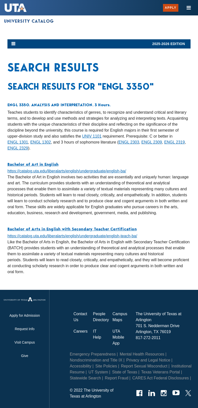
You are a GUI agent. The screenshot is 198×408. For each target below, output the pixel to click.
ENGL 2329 (17, 148)
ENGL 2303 (129, 142)
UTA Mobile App (118, 337)
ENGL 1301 (17, 142)
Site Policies (106, 366)
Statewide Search (85, 378)
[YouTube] (176, 393)
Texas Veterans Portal (160, 372)
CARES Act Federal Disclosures (160, 378)
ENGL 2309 (151, 142)
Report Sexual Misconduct (144, 366)
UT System (98, 372)
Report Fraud (116, 378)
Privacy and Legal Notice (148, 360)
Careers (81, 331)
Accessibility (80, 366)
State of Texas (124, 372)
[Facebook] (139, 393)
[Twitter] (188, 393)
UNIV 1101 (92, 136)
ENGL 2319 (174, 142)
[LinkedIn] (151, 393)
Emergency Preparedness (93, 354)
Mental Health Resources (142, 354)
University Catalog (29, 21)
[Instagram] (163, 393)
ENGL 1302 (40, 142)
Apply (170, 7)
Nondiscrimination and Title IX (96, 360)
